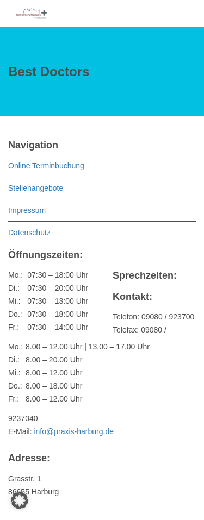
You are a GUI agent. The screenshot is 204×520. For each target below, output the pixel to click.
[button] (19, 500)
